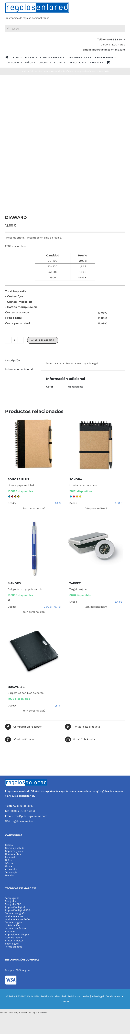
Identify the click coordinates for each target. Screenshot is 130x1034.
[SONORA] (96, 445)
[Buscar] (65, 28)
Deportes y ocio (14, 851)
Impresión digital (15, 907)
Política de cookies (78, 996)
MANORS (14, 583)
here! (44, 1012)
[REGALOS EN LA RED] (65, 13)
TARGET (75, 583)
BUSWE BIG (16, 687)
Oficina (9, 863)
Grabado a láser (14, 916)
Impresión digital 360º (18, 910)
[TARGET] (96, 548)
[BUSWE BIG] (34, 652)
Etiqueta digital (14, 940)
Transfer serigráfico (16, 913)
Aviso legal (97, 996)
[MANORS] (34, 548)
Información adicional (19, 369)
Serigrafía (10, 901)
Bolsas (9, 844)
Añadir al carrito (42, 340)
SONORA (75, 479)
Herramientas (13, 854)
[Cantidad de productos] (14, 340)
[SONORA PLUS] (34, 445)
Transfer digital (13, 922)
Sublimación (12, 925)
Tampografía (12, 898)
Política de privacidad (53, 996)
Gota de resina (13, 937)
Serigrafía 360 (13, 904)
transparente (75, 386)
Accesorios (11, 869)
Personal (10, 857)
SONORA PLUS (18, 479)
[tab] (20, 360)
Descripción (12, 360)
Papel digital (12, 943)
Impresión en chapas (17, 934)
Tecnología (11, 872)
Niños (8, 860)
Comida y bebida (14, 848)
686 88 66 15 (117, 39)
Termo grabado (13, 946)
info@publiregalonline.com (108, 49)
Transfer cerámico (15, 928)
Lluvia (8, 866)
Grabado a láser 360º (17, 919)
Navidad (10, 875)
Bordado (10, 931)
